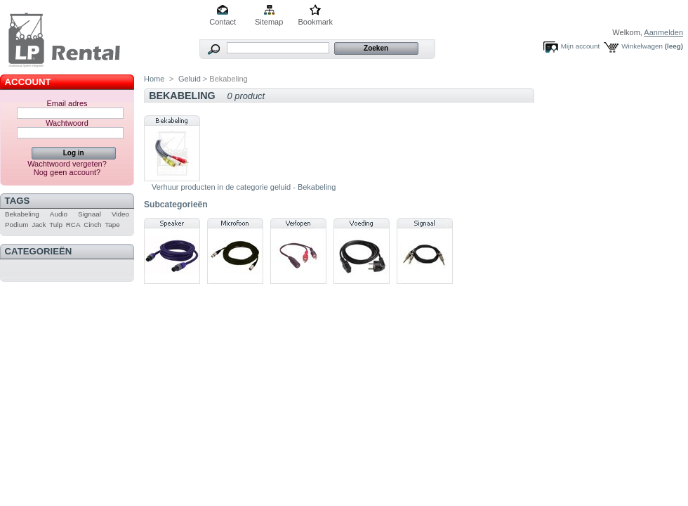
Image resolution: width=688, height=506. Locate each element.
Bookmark (315, 22)
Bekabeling (22, 214)
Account (28, 82)
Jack (39, 224)
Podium (16, 224)
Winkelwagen (642, 46)
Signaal (89, 214)
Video (120, 214)
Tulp (55, 224)
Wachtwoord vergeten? (67, 164)
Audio (58, 214)
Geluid (189, 78)
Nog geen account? (67, 172)
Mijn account (580, 46)
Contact (222, 22)
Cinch (92, 224)
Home (154, 78)
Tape (112, 224)
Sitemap (269, 22)
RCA (73, 224)
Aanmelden (663, 32)
